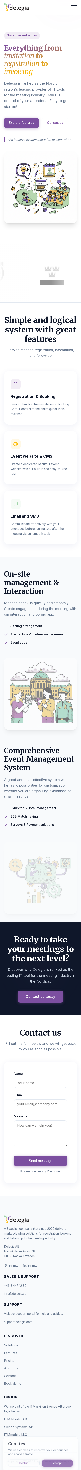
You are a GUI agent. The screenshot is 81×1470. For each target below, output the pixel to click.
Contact (10, 1376)
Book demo (12, 1383)
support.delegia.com (18, 1322)
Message (21, 1116)
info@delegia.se (15, 1294)
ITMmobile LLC (15, 1435)
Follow (11, 1265)
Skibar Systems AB (18, 1427)
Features (10, 1353)
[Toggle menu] (74, 7)
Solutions (11, 1345)
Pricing (9, 1361)
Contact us (55, 123)
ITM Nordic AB (15, 1419)
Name (18, 1074)
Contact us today (40, 996)
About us (11, 1368)
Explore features (21, 123)
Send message (40, 1161)
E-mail (18, 1095)
